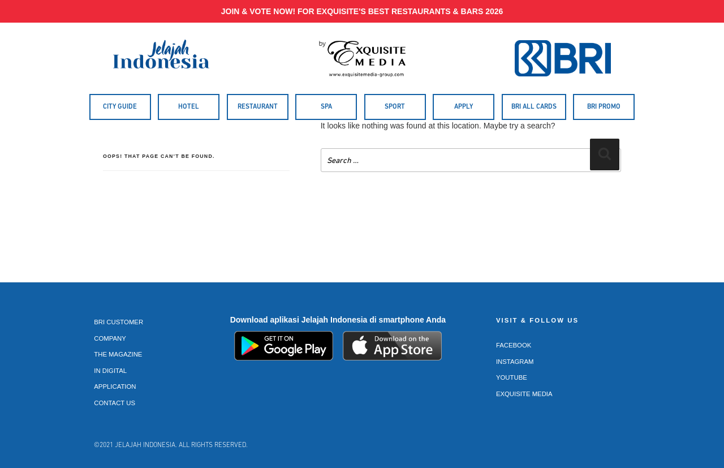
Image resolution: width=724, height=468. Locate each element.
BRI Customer (118, 322)
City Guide (120, 107)
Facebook (514, 345)
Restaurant (258, 107)
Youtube (511, 377)
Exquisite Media (524, 393)
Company (110, 338)
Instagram (515, 361)
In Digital (110, 370)
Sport (395, 107)
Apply (463, 107)
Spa (326, 107)
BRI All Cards (534, 107)
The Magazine (118, 354)
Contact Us (114, 403)
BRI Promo (603, 107)
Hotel (188, 107)
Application (115, 386)
